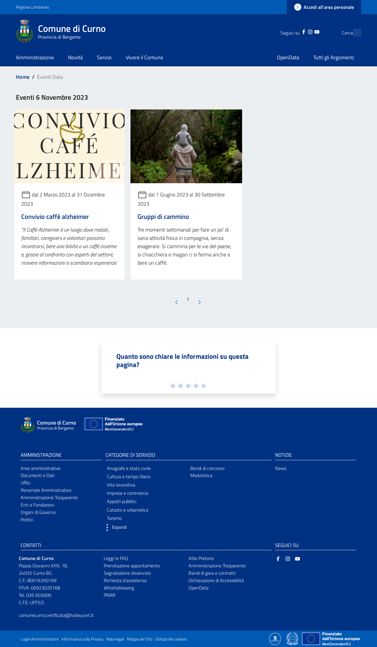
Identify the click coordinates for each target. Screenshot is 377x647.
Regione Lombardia (32, 7)
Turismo (114, 518)
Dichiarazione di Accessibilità (216, 580)
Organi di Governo (38, 512)
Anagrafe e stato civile (129, 468)
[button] (114, 527)
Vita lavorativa (121, 484)
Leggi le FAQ (116, 558)
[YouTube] (306, 31)
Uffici (25, 482)
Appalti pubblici (121, 501)
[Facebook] (293, 31)
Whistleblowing (119, 587)
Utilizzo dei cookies (171, 639)
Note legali (115, 639)
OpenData (198, 587)
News (280, 468)
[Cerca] (354, 33)
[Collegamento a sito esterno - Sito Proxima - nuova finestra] (275, 638)
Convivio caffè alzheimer (55, 216)
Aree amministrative (40, 468)
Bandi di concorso (207, 468)
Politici (27, 519)
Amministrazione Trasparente (49, 497)
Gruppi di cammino (163, 216)
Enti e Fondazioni (37, 504)
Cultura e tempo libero (128, 476)
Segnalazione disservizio (127, 572)
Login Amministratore (40, 639)
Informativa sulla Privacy (82, 639)
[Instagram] (300, 31)
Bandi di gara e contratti (212, 572)
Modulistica (201, 475)
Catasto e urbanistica (127, 509)
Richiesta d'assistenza (125, 580)
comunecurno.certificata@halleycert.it (56, 615)
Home (22, 77)
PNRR (109, 595)
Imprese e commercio (127, 493)
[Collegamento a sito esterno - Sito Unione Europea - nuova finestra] (112, 425)
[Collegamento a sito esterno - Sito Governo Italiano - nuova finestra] (293, 638)
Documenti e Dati (37, 475)
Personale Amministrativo (46, 490)
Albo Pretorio (201, 558)
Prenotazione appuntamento (132, 565)
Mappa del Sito (139, 639)
